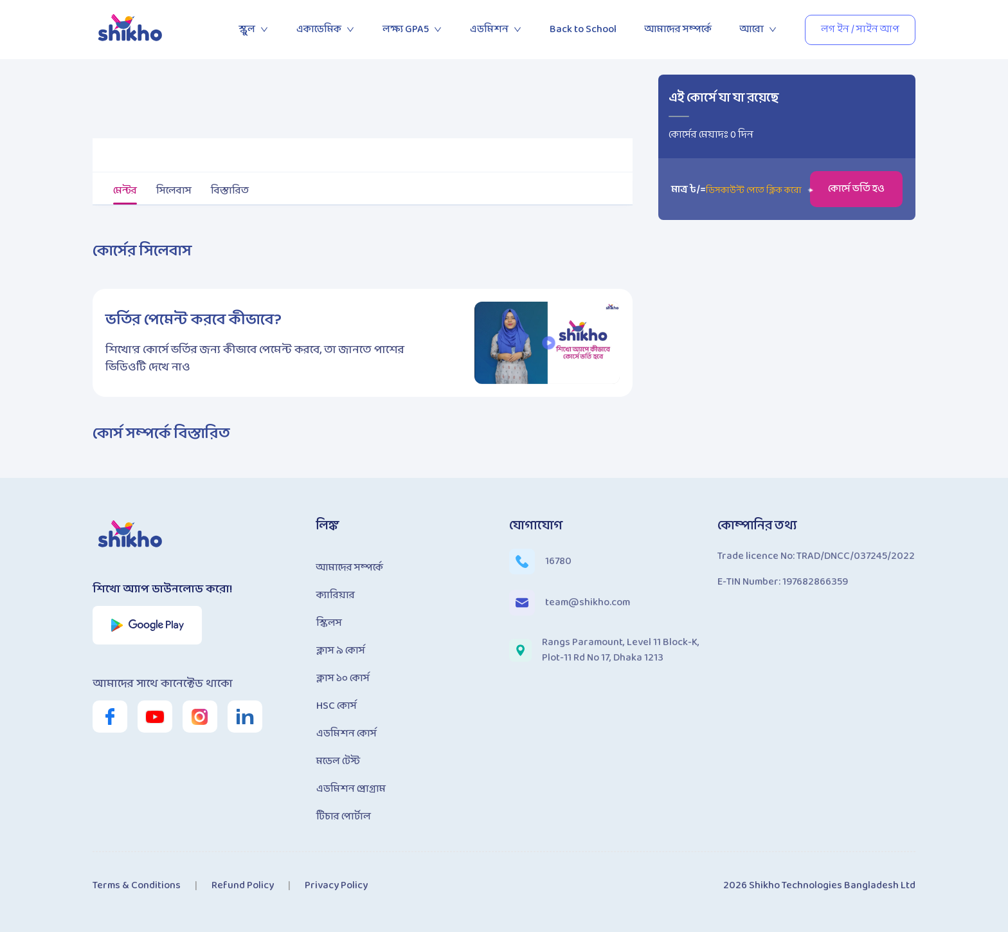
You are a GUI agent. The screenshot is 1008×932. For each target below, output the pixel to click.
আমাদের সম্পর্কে (678, 29)
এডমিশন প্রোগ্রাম (351, 789)
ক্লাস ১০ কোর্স (343, 678)
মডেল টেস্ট (338, 761)
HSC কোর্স (336, 706)
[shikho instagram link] (200, 716)
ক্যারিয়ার (335, 595)
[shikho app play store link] (148, 625)
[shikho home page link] (131, 29)
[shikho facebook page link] (110, 716)
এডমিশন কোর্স (346, 733)
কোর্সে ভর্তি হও (856, 188)
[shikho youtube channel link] (155, 716)
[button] (548, 343)
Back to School (583, 29)
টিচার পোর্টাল (343, 816)
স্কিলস (329, 623)
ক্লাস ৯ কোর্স (340, 650)
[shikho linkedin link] (245, 716)
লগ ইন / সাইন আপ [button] (860, 29)
